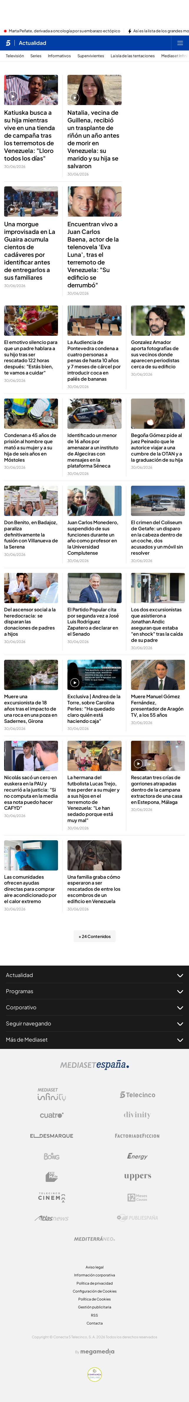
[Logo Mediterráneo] (94, 1238)
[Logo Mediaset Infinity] (52, 1094)
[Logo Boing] (52, 1156)
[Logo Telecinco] (137, 1094)
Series (36, 56)
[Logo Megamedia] (97, 1351)
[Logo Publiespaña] (137, 1218)
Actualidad (94, 974)
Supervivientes (90, 56)
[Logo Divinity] (137, 1115)
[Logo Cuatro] (52, 1115)
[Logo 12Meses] (137, 1198)
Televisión (15, 56)
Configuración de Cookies (95, 1291)
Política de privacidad (95, 1283)
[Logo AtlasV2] (51, 1218)
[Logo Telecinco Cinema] (51, 1197)
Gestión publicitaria (94, 1307)
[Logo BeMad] (52, 1177)
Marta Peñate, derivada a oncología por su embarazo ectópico (64, 31)
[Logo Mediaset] (94, 1068)
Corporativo (94, 1007)
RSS (94, 1315)
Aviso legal (95, 1267)
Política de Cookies (94, 1299)
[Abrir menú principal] (180, 43)
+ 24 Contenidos (95, 936)
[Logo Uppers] (137, 1177)
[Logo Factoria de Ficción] (137, 1135)
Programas (94, 991)
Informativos (59, 56)
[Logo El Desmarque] (51, 1136)
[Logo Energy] (137, 1156)
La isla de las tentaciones (133, 56)
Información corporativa (94, 1275)
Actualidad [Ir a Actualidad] (32, 42)
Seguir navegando (94, 1023)
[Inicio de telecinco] (8, 43)
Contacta (95, 1323)
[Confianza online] (94, 1380)
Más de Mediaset (94, 1039)
